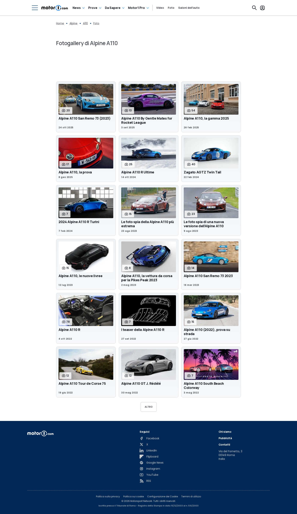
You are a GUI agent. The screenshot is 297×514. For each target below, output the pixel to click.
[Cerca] (254, 7)
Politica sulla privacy (108, 496)
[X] (144, 444)
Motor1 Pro (136, 8)
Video (160, 7)
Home (60, 23)
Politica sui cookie (133, 496)
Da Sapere (112, 8)
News (77, 8)
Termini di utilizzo (191, 496)
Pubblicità (225, 438)
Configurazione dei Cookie (162, 496)
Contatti (224, 444)
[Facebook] (149, 438)
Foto (171, 7)
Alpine (73, 23)
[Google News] (151, 463)
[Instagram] (150, 469)
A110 (85, 23)
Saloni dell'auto (189, 7)
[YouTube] (149, 475)
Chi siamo (225, 431)
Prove (92, 8)
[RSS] (145, 481)
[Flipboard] (149, 456)
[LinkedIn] (148, 450)
